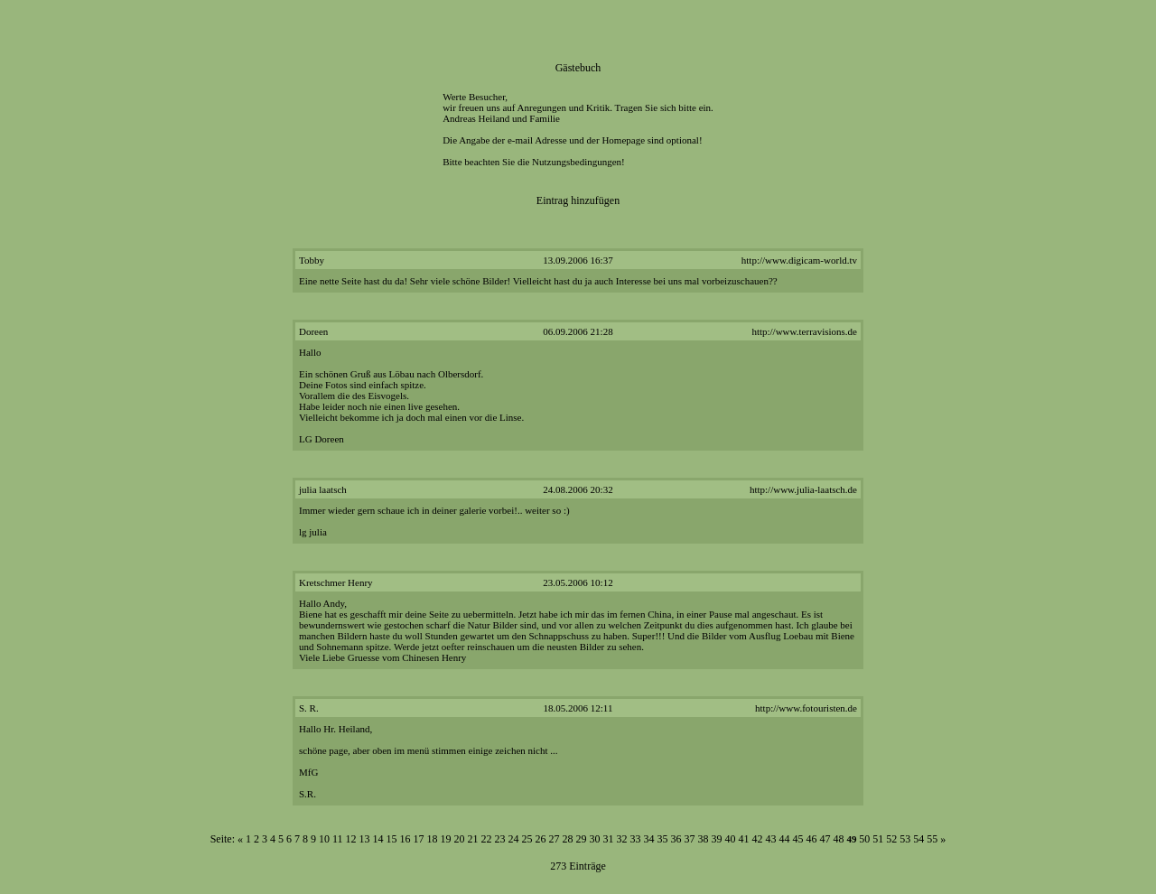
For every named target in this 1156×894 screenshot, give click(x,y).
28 (568, 839)
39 (717, 839)
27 (554, 839)
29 (581, 839)
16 (405, 839)
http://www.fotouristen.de (806, 708)
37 (690, 839)
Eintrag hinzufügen (578, 200)
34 (649, 839)
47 (825, 839)
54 (918, 839)
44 (784, 839)
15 (392, 839)
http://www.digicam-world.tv (799, 260)
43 (771, 839)
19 (446, 839)
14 (378, 839)
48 (839, 839)
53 (905, 839)
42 (757, 839)
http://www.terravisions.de (804, 331)
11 (337, 839)
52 (891, 839)
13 (364, 839)
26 (541, 839)
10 (324, 839)
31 (608, 839)
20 (459, 839)
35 (662, 839)
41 (744, 839)
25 (527, 839)
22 (486, 839)
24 (513, 839)
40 (730, 839)
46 (811, 839)
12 (351, 839)
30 (595, 839)
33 (635, 839)
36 (676, 839)
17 (419, 839)
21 (473, 839)
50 (864, 839)
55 (932, 839)
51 (877, 839)
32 (622, 839)
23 (500, 839)
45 (798, 839)
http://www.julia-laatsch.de (803, 489)
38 (703, 839)
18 (432, 839)
